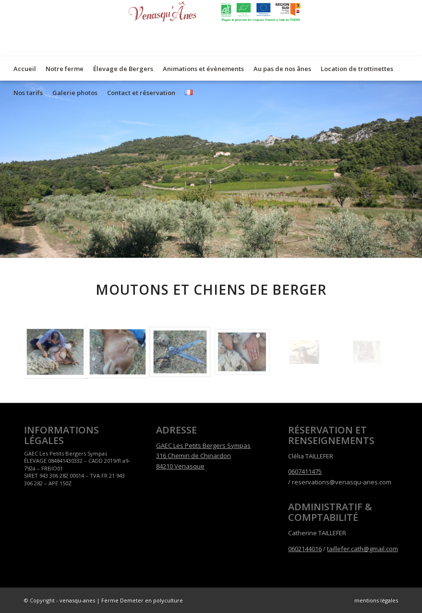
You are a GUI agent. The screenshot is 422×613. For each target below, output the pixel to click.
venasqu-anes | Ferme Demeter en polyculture (121, 600)
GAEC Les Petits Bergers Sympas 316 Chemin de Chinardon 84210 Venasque (203, 455)
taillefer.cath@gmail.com (362, 548)
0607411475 (305, 471)
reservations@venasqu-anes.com (341, 482)
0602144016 (305, 548)
